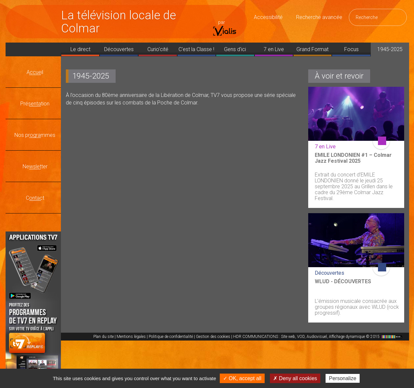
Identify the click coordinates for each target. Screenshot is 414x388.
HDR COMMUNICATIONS (318, 336)
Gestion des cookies (213, 336)
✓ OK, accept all (242, 378)
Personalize (342, 378)
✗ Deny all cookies (295, 378)
